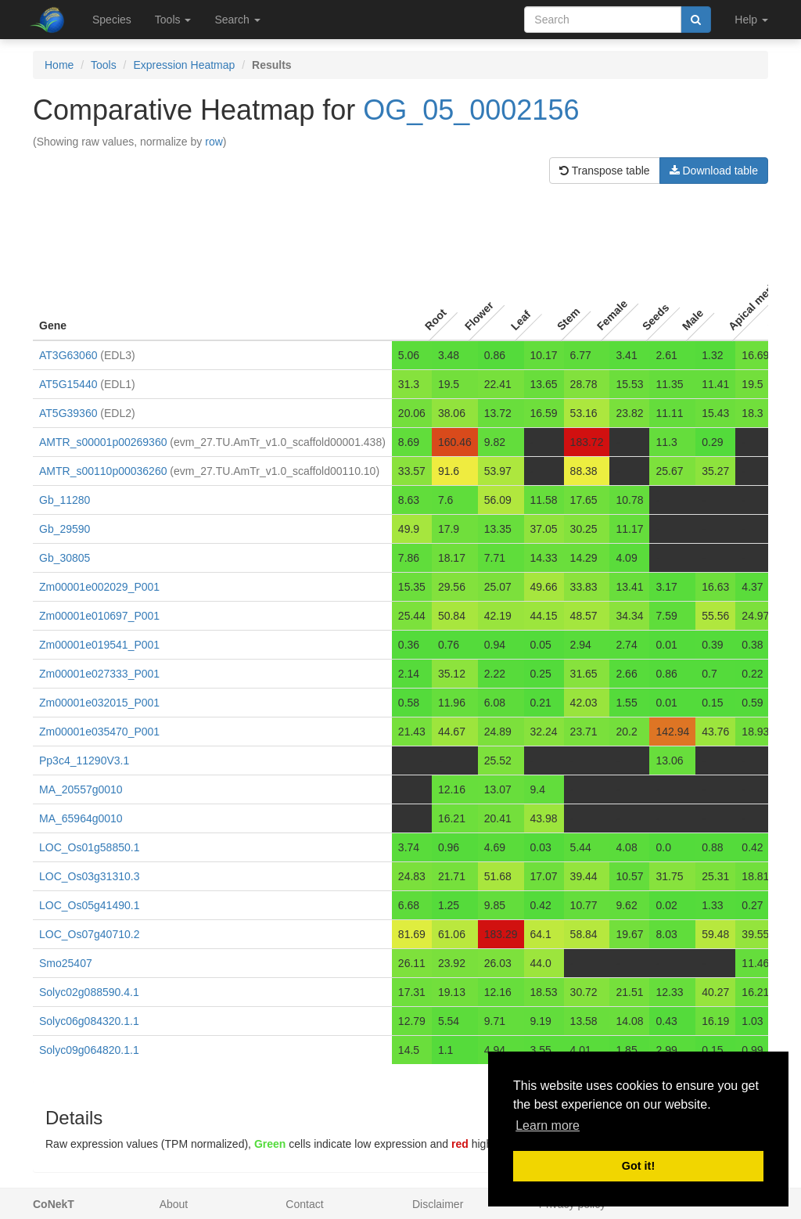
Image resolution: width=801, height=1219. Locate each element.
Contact (304, 1204)
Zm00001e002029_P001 (99, 587)
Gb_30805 (64, 558)
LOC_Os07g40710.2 (89, 934)
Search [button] (237, 19)
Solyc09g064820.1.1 (89, 1050)
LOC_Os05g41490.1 (89, 905)
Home (59, 65)
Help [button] (751, 19)
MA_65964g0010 (81, 818)
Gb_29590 (64, 529)
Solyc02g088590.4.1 (89, 992)
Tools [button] (173, 19)
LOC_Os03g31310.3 (89, 876)
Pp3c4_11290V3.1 (84, 760)
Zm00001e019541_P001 (99, 644)
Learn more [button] (547, 1125)
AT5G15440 (68, 384)
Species (111, 19)
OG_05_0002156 (471, 110)
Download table (714, 170)
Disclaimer (437, 1204)
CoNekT (53, 1204)
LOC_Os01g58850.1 (89, 847)
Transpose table (604, 170)
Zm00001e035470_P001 (99, 731)
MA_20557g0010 (81, 789)
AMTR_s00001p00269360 (103, 442)
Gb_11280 (64, 500)
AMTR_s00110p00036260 (103, 471)
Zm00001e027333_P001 (99, 673)
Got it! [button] (638, 1166)
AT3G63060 (68, 355)
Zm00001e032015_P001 (99, 702)
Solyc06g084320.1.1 (89, 1021)
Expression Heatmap (184, 65)
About (174, 1204)
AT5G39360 (68, 413)
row (214, 141)
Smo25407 (65, 963)
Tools (104, 65)
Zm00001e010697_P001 (99, 616)
